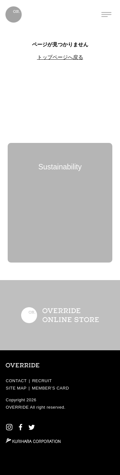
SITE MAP (16, 388)
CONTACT (16, 380)
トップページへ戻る (60, 57)
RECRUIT (42, 380)
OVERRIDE (17, 407)
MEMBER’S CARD (50, 388)
